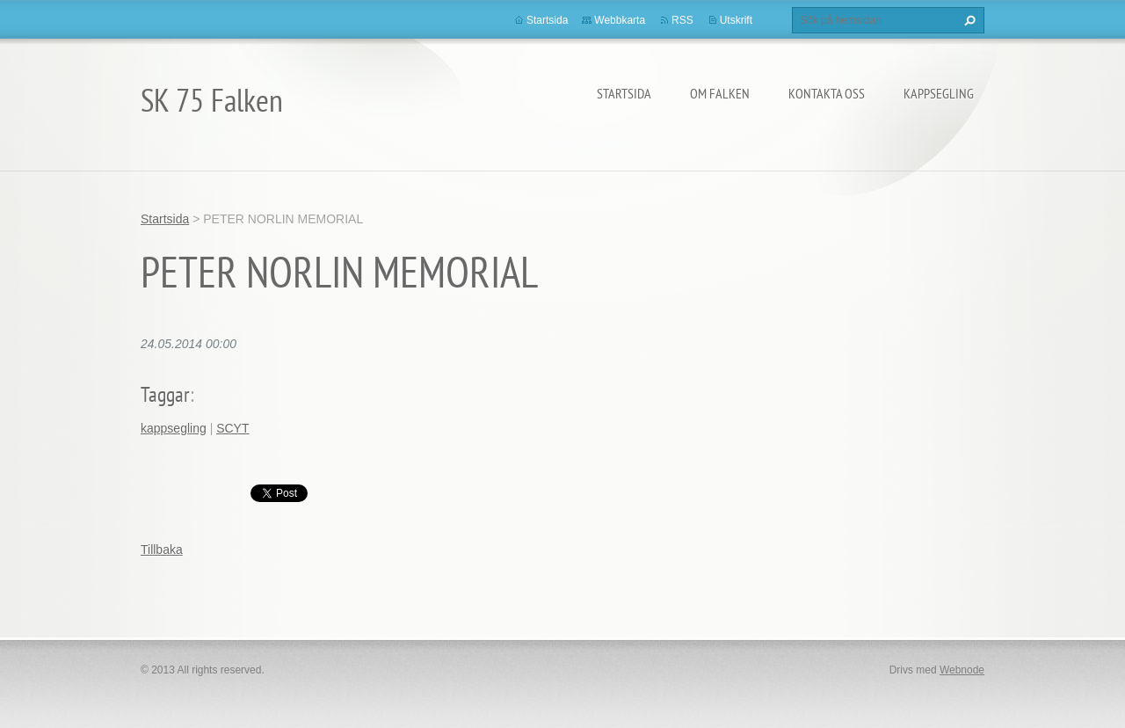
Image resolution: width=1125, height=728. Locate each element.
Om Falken (720, 93)
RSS (682, 20)
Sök (967, 20)
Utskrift (736, 20)
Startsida (624, 93)
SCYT (232, 428)
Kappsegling (939, 93)
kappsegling (174, 428)
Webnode (962, 670)
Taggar (165, 394)
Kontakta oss (826, 93)
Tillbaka (162, 549)
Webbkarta (619, 20)
